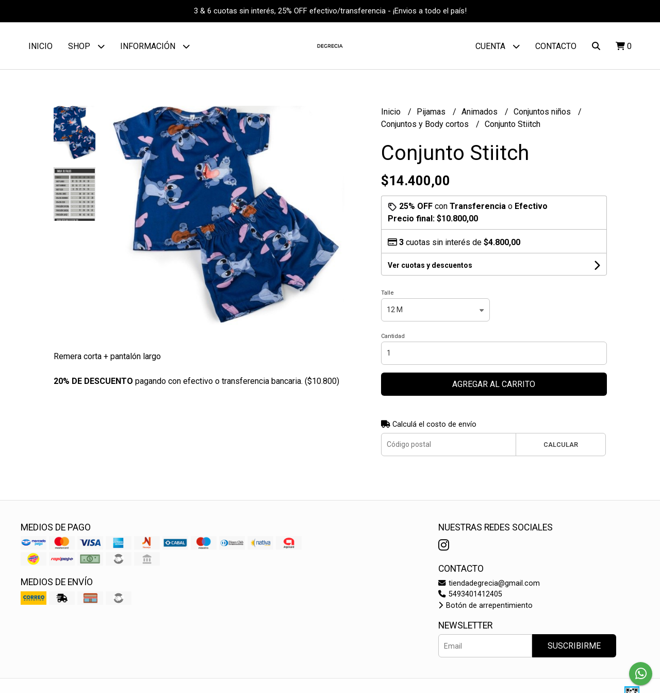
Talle (387, 292)
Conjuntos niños (543, 112)
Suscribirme (574, 646)
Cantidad (393, 336)
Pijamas (432, 112)
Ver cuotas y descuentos (430, 265)
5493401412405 (470, 594)
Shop (86, 46)
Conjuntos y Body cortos (426, 124)
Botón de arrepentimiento (485, 605)
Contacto (555, 46)
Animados (480, 112)
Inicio (40, 46)
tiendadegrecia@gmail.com (489, 583)
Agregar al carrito (493, 384)
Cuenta (497, 46)
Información (155, 46)
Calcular (560, 444)
